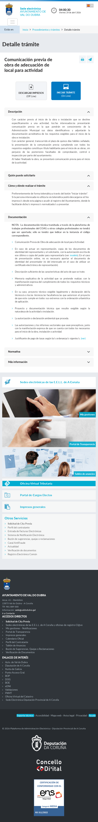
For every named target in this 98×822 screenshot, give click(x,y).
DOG (8, 679)
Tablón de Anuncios (16, 645)
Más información (17, 361)
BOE (7, 682)
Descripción (15, 111)
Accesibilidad (42, 715)
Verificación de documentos (22, 550)
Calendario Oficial (15, 638)
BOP (7, 675)
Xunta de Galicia (13, 669)
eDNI (8, 686)
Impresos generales (16, 635)
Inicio (25, 29)
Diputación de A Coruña (17, 665)
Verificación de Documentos (20, 652)
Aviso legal (69, 715)
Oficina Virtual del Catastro (19, 696)
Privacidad (81, 715)
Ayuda (92, 715)
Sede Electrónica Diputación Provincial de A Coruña (32, 699)
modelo (74, 255)
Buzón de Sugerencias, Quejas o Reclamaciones (30, 648)
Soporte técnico (25, 715)
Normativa (14, 351)
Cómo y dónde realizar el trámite (26, 185)
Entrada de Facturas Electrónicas (24, 531)
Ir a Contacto (8, 613)
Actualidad (13, 546)
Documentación (17, 217)
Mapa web (56, 715)
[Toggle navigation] (12, 22)
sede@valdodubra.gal (25, 610)
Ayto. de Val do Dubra (16, 662)
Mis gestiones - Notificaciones (21, 628)
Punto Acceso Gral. (15, 672)
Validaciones (11, 689)
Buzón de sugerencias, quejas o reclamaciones (31, 538)
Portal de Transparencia (18, 631)
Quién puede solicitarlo (21, 175)
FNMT (8, 693)
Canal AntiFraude (16, 542)
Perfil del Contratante (17, 642)
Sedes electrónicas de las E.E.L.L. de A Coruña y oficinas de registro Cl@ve (44, 625)
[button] (90, 6)
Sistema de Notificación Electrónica (26, 535)
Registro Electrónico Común (22, 554)
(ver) (83, 338)
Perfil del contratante (19, 527)
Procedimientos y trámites (46, 29)
